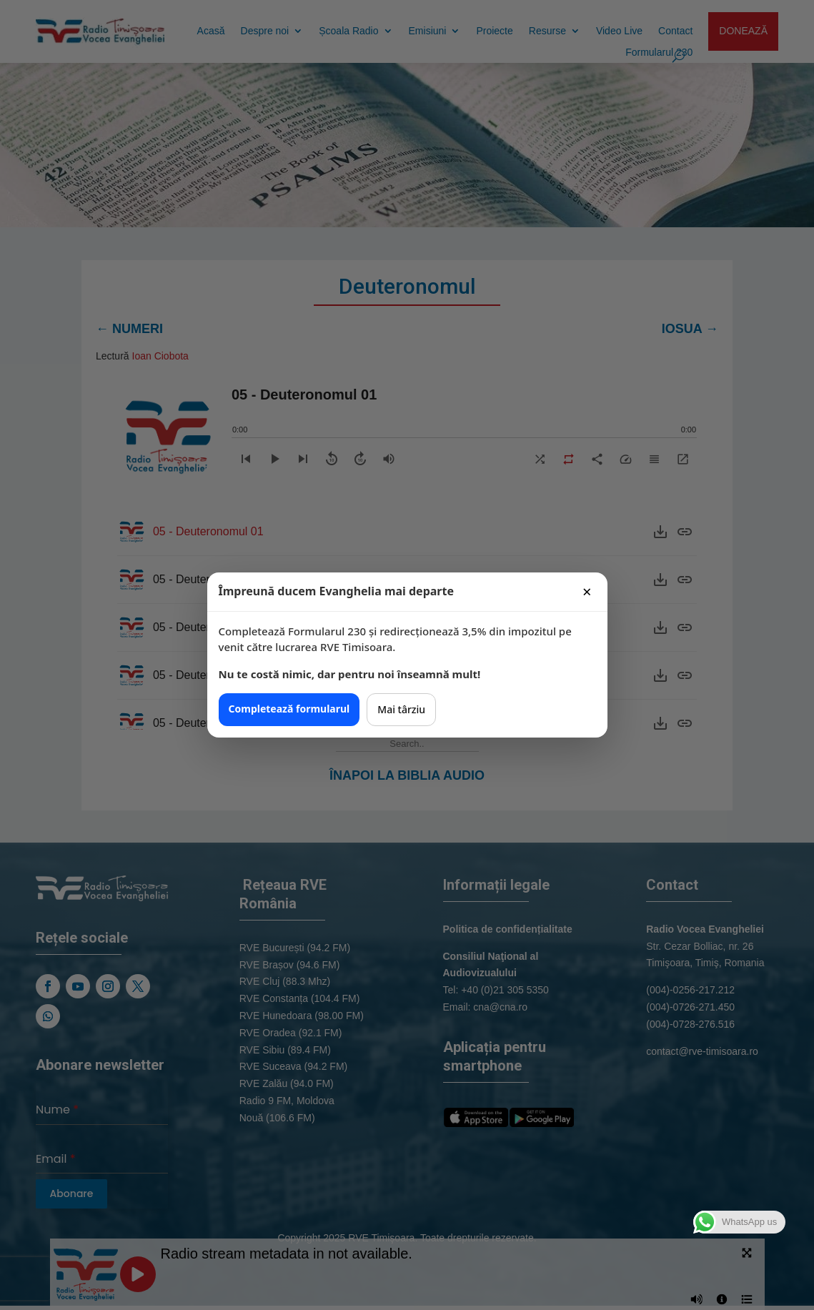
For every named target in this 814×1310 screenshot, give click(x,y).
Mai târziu (401, 709)
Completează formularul (289, 708)
